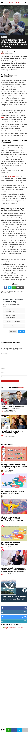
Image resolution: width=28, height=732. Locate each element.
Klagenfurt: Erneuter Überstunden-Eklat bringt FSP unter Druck (12, 407)
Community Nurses (13, 176)
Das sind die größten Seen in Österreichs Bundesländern (10, 543)
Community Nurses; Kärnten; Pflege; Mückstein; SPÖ (12, 292)
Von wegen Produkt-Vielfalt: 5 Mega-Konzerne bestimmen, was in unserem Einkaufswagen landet (14, 466)
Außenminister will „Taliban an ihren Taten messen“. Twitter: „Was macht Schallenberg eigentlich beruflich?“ (13, 569)
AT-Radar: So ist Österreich (11, 624)
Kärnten (21, 388)
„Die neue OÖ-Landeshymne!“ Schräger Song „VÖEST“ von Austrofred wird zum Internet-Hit (12, 518)
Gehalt (3, 117)
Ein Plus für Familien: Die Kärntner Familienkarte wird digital (12, 432)
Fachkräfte (15, 96)
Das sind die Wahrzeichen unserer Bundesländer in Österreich (12, 492)
